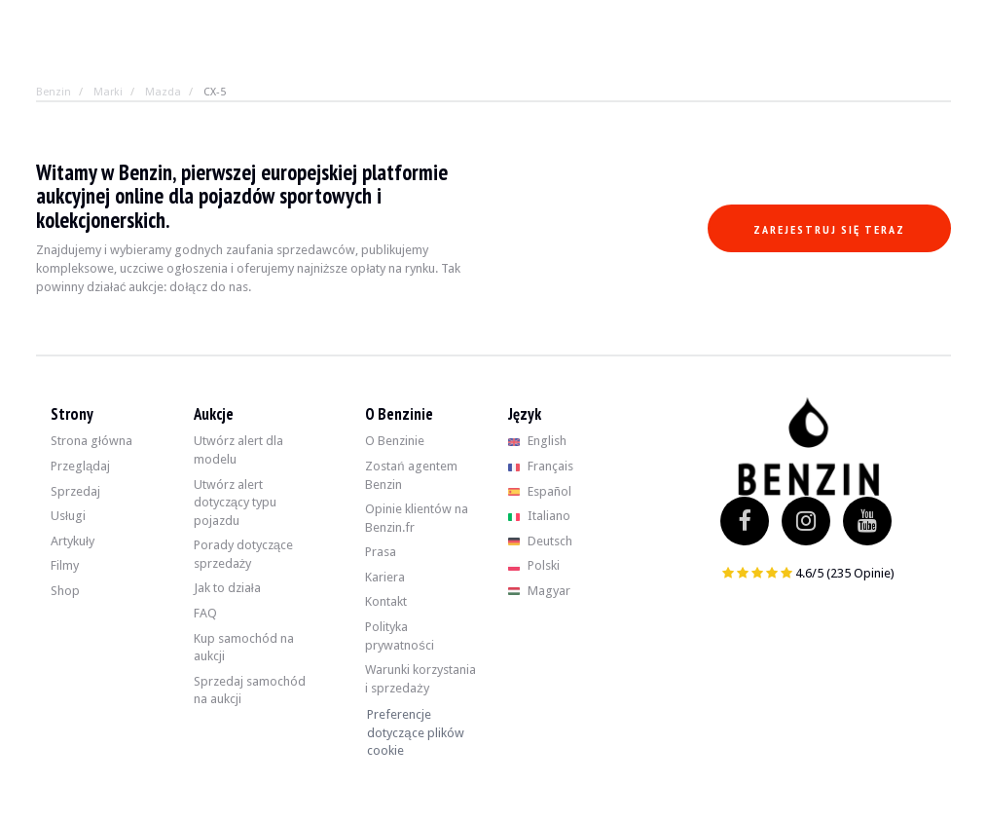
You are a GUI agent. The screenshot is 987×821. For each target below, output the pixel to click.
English (537, 440)
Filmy (65, 565)
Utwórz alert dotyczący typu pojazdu (235, 502)
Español (539, 491)
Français (540, 466)
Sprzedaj (75, 491)
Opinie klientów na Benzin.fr (416, 518)
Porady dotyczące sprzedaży (243, 554)
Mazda (163, 92)
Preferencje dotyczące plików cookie (415, 732)
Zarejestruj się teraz (829, 229)
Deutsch (540, 541)
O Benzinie (394, 440)
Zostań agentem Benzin (411, 475)
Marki (108, 92)
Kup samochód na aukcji (244, 647)
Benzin (53, 92)
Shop (65, 590)
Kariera (385, 577)
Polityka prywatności (399, 636)
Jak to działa (227, 587)
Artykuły (72, 541)
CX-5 (214, 92)
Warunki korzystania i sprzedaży (420, 678)
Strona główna (91, 440)
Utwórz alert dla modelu (238, 449)
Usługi (68, 515)
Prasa (380, 551)
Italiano (539, 515)
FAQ (205, 613)
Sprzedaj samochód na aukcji (250, 690)
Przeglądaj (80, 466)
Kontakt (386, 601)
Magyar (539, 590)
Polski (534, 565)
